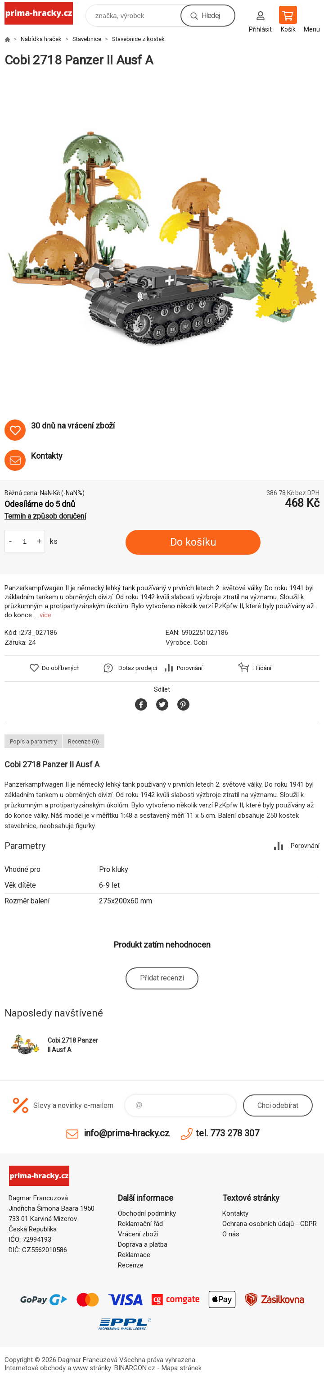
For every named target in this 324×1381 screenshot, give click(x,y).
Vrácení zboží (138, 1234)
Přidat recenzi (162, 978)
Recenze (131, 1265)
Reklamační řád (140, 1224)
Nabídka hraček (41, 39)
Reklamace (134, 1255)
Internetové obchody (35, 1368)
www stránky (92, 1368)
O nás (230, 1234)
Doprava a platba (142, 1244)
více (45, 615)
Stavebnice (86, 39)
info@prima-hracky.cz (127, 1133)
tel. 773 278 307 (227, 1133)
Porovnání (189, 668)
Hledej (211, 15)
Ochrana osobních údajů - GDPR (269, 1224)
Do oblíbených (61, 668)
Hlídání (262, 668)
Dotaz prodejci (137, 668)
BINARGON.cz (134, 1368)
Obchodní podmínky (147, 1213)
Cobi (200, 642)
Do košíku (193, 542)
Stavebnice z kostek (138, 39)
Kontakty (235, 1213)
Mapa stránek (182, 1368)
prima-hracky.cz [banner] (44, 13)
